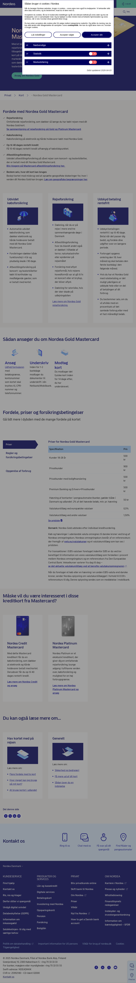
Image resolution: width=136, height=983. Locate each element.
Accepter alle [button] (97, 35)
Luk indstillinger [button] (38, 35)
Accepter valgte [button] (67, 35)
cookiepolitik (73, 25)
